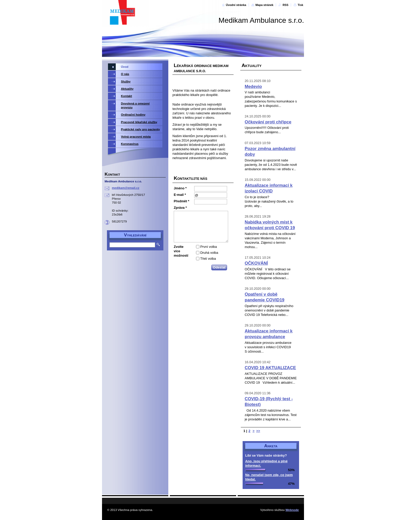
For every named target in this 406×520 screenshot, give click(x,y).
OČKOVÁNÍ (256, 263)
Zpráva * (180, 208)
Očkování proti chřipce (268, 122)
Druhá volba (209, 253)
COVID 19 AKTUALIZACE (270, 367)
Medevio (253, 86)
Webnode (292, 509)
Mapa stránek (264, 4)
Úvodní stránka (236, 4)
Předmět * (181, 201)
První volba (208, 247)
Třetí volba (208, 259)
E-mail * (180, 195)
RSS (285, 4)
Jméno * (180, 188)
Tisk (300, 4)
